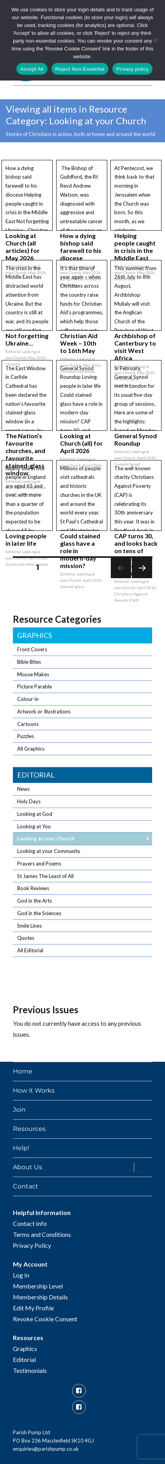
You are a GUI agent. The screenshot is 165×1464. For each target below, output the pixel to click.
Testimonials (30, 1370)
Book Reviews (33, 888)
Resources (29, 1128)
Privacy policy (132, 69)
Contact (25, 1186)
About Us (27, 1167)
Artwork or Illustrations (44, 711)
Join (19, 1109)
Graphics (34, 635)
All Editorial (30, 950)
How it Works (34, 1090)
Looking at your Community (48, 851)
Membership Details (40, 1297)
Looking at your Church (46, 838)
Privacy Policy (32, 1245)
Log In (21, 1275)
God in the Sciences (39, 913)
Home (22, 1071)
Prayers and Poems (39, 863)
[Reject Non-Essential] (155, 40)
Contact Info (30, 1223)
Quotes (25, 938)
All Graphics (30, 748)
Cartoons (28, 724)
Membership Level (38, 1286)
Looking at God (34, 814)
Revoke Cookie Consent (45, 1318)
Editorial (36, 775)
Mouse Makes (33, 674)
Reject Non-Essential (80, 69)
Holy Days (29, 801)
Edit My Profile (33, 1308)
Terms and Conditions (42, 1234)
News (23, 789)
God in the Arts (34, 901)
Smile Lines (29, 926)
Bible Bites (29, 662)
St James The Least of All (45, 876)
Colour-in (28, 699)
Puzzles (25, 736)
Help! (21, 1148)
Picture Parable (34, 686)
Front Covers (32, 649)
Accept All (32, 69)
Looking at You (34, 826)
